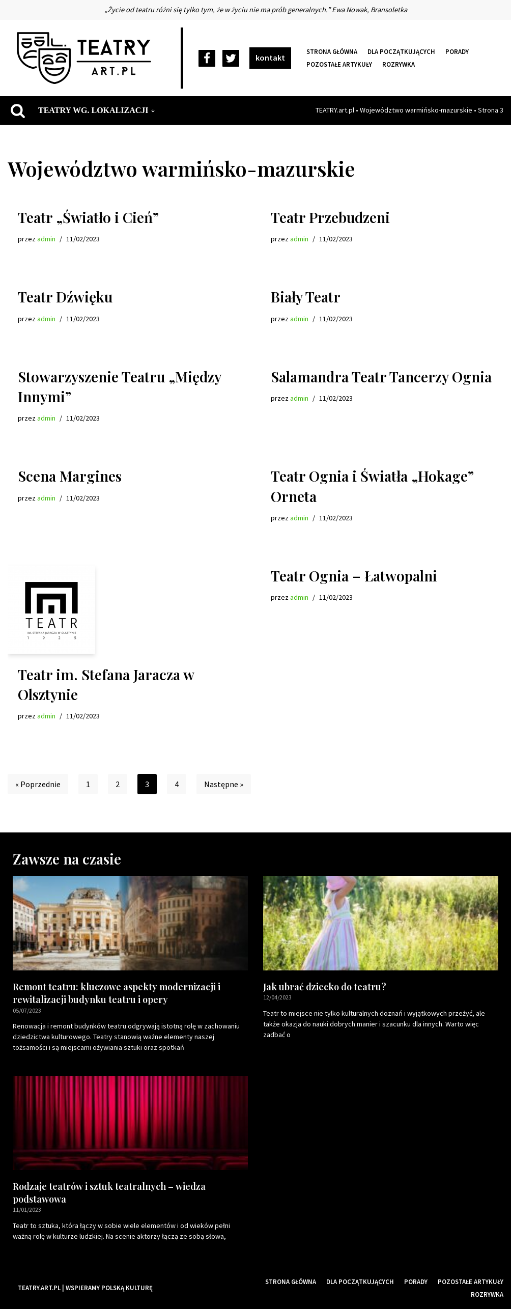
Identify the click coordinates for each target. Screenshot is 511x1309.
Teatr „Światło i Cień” (88, 217)
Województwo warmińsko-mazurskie (416, 110)
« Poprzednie (38, 784)
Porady (457, 51)
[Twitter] (230, 58)
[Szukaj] (17, 110)
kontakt (270, 57)
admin (46, 238)
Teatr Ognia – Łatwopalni (354, 575)
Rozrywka (398, 64)
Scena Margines (70, 475)
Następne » (223, 784)
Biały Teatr (305, 296)
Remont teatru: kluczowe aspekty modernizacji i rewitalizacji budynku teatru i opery (116, 993)
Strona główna (331, 51)
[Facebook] (206, 58)
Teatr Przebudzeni (330, 217)
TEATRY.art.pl (335, 110)
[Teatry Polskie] (86, 58)
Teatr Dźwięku (65, 296)
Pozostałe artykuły (339, 64)
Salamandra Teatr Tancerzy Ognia (381, 376)
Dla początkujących (401, 51)
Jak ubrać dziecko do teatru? (324, 987)
